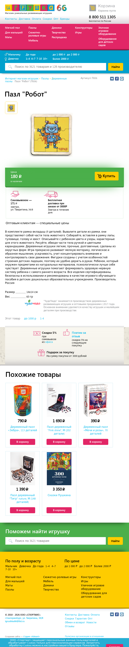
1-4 (42, 318)
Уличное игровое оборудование (107, 31)
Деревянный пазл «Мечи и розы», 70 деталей (96, 430)
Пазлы (32, 27)
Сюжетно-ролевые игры (37, 34)
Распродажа (59, 37)
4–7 (33, 58)
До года (30, 54)
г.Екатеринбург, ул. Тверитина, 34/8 (24, 617)
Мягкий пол (12, 27)
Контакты (11, 19)
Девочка (25, 566)
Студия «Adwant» (31, 636)
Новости (91, 622)
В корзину (22, 441)
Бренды (65, 19)
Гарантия (80, 618)
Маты (8, 37)
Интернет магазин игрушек (21, 78)
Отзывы (69, 626)
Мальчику (14, 54)
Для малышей (14, 32)
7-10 (39, 58)
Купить (109, 175)
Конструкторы (83, 27)
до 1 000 (59, 54)
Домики (57, 27)
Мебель (33, 40)
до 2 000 (73, 54)
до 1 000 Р (70, 566)
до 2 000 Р (85, 566)
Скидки (47, 19)
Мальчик (11, 566)
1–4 (28, 58)
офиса (49, 342)
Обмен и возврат (75, 622)
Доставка (24, 19)
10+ (45, 58)
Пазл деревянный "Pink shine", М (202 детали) (59, 430)
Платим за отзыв (79, 334)
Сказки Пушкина (59, 495)
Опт (56, 19)
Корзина (106, 6)
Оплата (36, 19)
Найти (115, 67)
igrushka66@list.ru (15, 621)
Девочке (13, 58)
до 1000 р (30, 318)
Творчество (59, 32)
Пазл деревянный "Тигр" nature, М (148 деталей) (23, 499)
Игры (78, 32)
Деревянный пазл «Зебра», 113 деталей (22, 428)
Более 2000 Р (102, 566)
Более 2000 (61, 58)
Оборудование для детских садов (107, 42)
